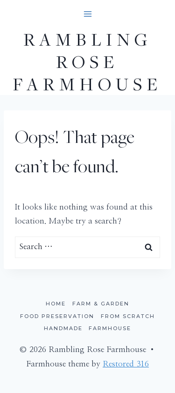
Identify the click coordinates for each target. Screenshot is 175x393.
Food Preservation (57, 316)
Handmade (63, 328)
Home (56, 303)
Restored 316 (126, 364)
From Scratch (128, 316)
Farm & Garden (100, 303)
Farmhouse (110, 328)
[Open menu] (87, 14)
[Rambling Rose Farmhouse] (87, 61)
